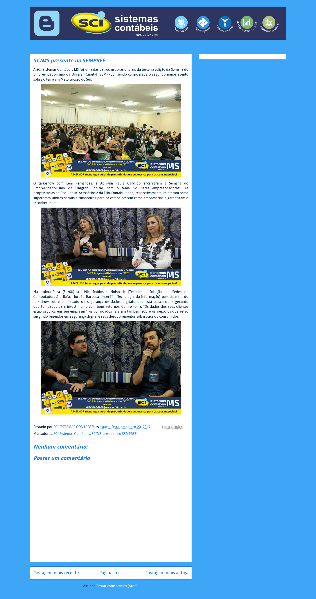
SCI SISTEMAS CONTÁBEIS (74, 427)
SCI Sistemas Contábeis (72, 434)
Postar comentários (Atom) (117, 586)
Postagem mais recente (56, 572)
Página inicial (112, 572)
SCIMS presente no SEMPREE (114, 434)
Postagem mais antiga (166, 572)
